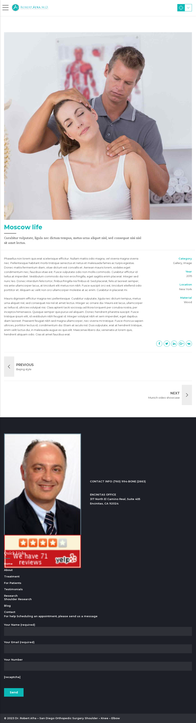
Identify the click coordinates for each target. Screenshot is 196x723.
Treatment (11, 576)
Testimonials (13, 589)
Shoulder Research (18, 599)
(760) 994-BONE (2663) (129, 481)
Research (11, 595)
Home (8, 563)
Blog (7, 605)
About (8, 570)
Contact (9, 612)
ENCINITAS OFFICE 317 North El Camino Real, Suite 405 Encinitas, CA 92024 (115, 499)
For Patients (12, 583)
